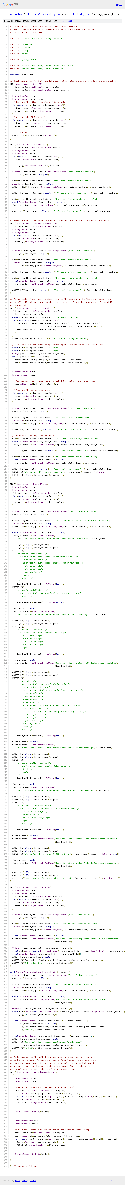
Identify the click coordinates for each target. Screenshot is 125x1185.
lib (74, 14)
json (120, 1180)
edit (70, 21)
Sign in (119, 4)
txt (113, 1180)
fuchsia (7, 14)
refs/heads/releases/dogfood (43, 14)
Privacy (25, 1180)
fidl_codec (85, 14)
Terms (33, 1180)
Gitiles (17, 1180)
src (69, 14)
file (61, 21)
